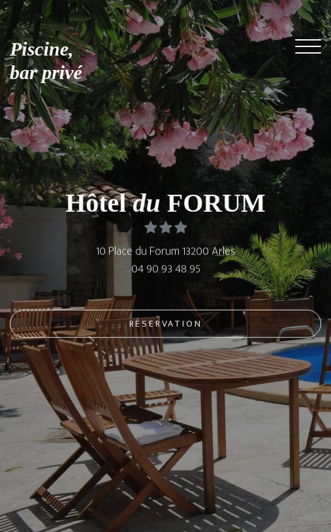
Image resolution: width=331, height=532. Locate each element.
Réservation (165, 325)
